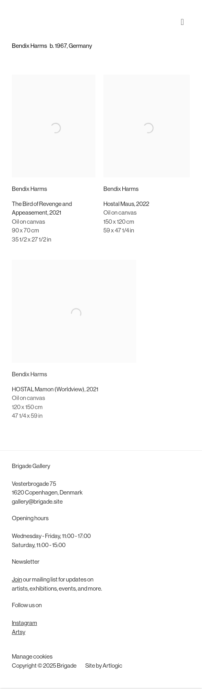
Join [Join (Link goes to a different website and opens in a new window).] (17, 580)
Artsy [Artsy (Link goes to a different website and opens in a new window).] (18, 633)
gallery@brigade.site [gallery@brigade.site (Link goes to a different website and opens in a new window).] (37, 502)
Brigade (24, 15)
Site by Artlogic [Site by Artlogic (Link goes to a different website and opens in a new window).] (103, 666)
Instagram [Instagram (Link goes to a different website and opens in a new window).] (24, 624)
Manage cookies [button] (32, 657)
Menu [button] (184, 15)
